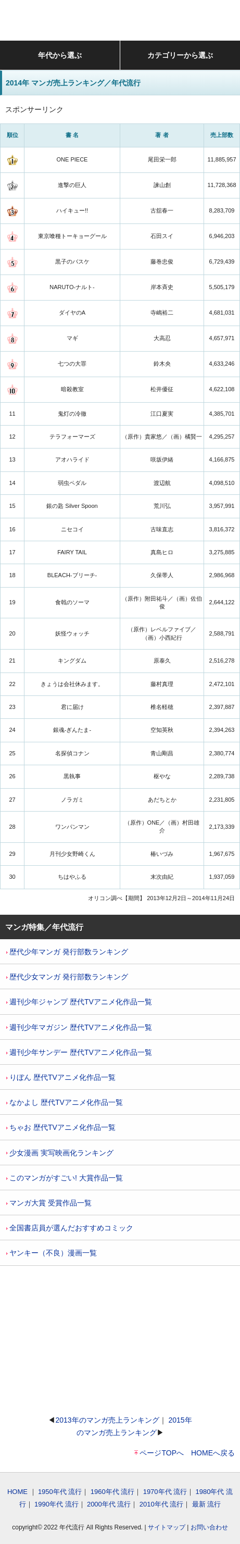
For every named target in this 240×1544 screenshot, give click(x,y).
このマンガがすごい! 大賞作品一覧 (64, 1178)
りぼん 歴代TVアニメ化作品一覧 (61, 1077)
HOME (17, 1492)
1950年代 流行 (60, 1492)
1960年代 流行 (113, 1492)
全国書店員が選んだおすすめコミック (69, 1228)
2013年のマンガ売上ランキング (107, 1420)
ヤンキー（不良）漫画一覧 (51, 1253)
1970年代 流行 (165, 1492)
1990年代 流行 (56, 1504)
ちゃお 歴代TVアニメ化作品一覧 (61, 1127)
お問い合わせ (209, 1527)
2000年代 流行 (109, 1504)
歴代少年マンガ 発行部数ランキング (67, 952)
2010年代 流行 (162, 1504)
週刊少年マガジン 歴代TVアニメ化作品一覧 (79, 1027)
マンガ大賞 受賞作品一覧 (49, 1203)
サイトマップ (166, 1527)
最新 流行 (206, 1504)
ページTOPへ (162, 1453)
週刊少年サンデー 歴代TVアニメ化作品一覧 (79, 1052)
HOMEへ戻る (213, 1453)
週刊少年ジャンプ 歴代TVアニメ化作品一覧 (79, 1002)
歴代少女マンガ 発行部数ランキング (67, 977)
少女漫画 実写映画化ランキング (59, 1153)
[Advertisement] (120, 1339)
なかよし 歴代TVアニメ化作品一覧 (64, 1102)
